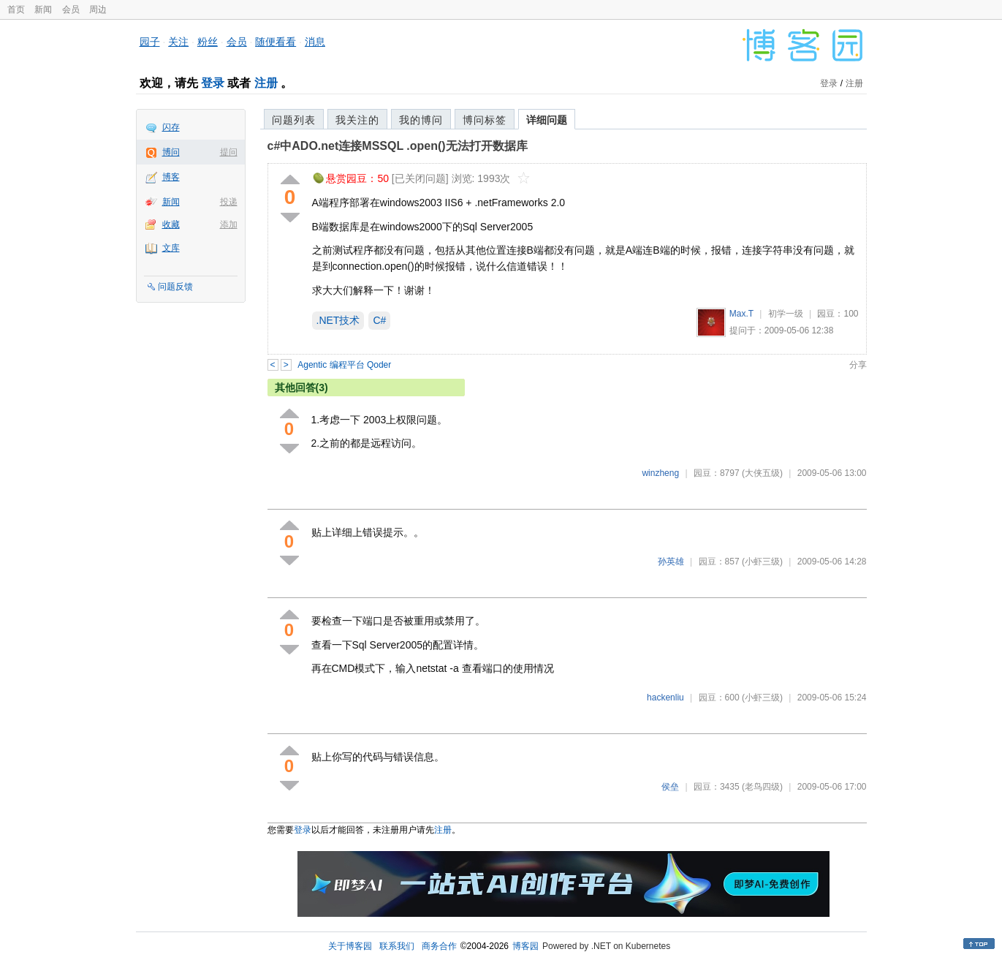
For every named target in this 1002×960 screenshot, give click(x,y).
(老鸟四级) (762, 787)
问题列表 (294, 120)
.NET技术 (338, 320)
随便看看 (275, 42)
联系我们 (396, 946)
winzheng (660, 473)
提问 (229, 152)
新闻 (43, 9)
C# (379, 320)
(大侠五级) (762, 473)
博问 (171, 152)
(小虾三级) (762, 561)
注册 (266, 83)
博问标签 (484, 120)
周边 (98, 9)
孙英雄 (671, 561)
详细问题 (546, 120)
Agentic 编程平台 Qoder (344, 365)
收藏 (171, 224)
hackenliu (665, 697)
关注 (178, 42)
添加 (229, 224)
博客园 (525, 946)
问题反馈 (175, 286)
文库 (171, 248)
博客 (171, 177)
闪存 (171, 127)
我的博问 (421, 120)
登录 (212, 83)
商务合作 (439, 946)
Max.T (741, 314)
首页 (16, 9)
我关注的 (357, 120)
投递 (229, 202)
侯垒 (670, 787)
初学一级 (785, 314)
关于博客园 (350, 946)
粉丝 (207, 42)
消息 (315, 42)
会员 (71, 9)
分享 (858, 365)
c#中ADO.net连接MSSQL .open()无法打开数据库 (397, 146)
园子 (150, 42)
